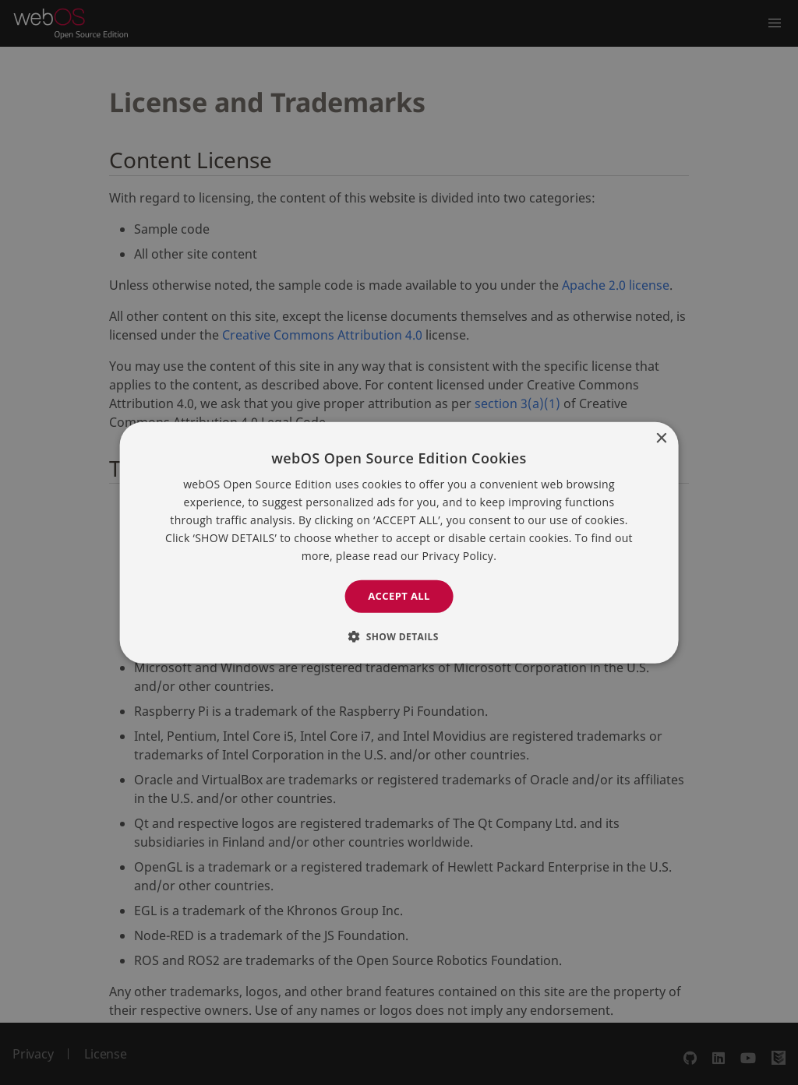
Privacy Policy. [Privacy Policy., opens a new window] (459, 555)
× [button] (660, 438)
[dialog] (399, 542)
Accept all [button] (399, 596)
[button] (399, 636)
